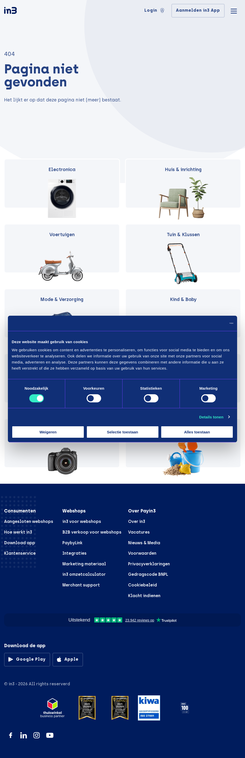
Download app (19, 542)
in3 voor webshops (81, 521)
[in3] (19, 11)
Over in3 (136, 521)
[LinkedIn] (23, 735)
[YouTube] (49, 735)
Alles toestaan (197, 432)
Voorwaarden (142, 553)
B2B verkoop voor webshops (91, 532)
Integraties (74, 553)
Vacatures (139, 532)
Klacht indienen (144, 595)
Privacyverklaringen (149, 564)
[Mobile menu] (234, 10)
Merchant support (81, 585)
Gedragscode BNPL (148, 574)
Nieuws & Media (144, 542)
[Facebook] (10, 735)
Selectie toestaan (122, 432)
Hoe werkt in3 (18, 532)
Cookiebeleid (142, 585)
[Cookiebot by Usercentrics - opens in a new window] (211, 323)
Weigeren (48, 432)
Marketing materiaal (84, 564)
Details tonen (211, 417)
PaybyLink (72, 542)
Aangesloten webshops (28, 521)
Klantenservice (20, 553)
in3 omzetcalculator (84, 574)
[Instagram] (36, 735)
